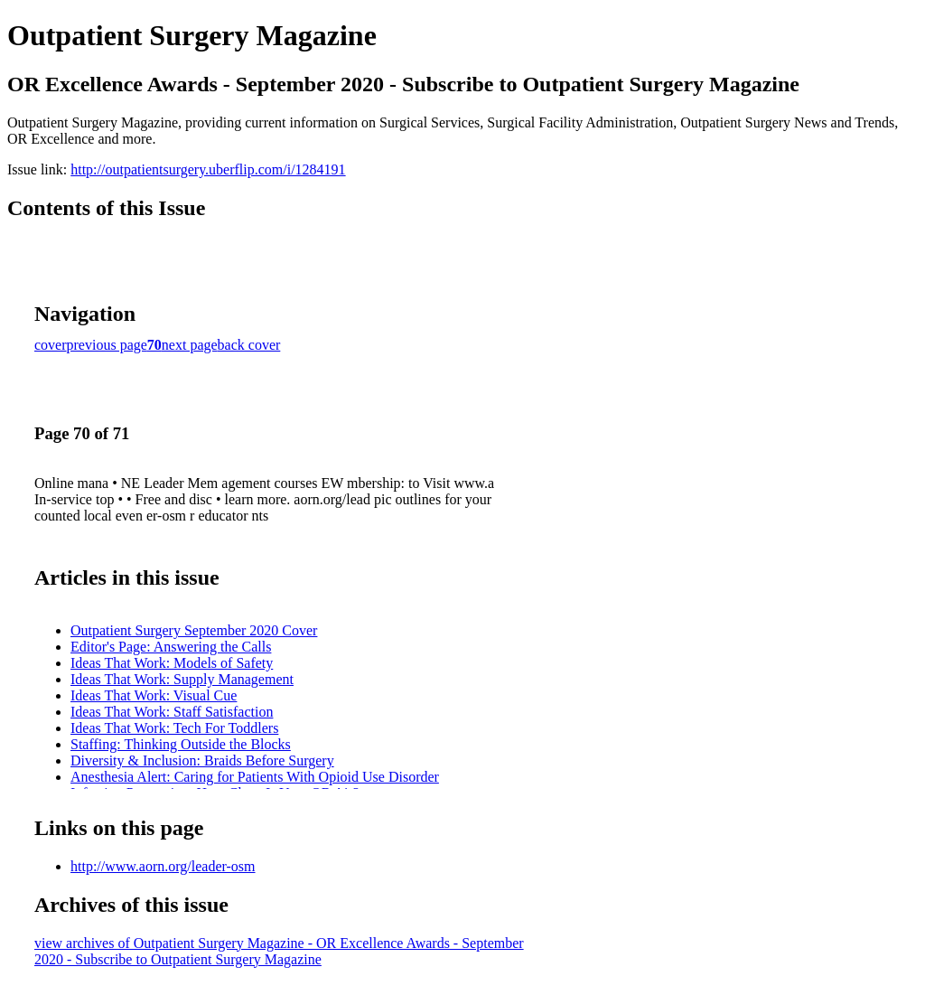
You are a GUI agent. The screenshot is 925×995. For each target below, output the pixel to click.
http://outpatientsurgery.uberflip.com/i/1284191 (207, 169)
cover (50, 344)
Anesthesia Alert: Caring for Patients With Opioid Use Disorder (254, 776)
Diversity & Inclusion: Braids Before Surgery (202, 760)
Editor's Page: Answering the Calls (170, 646)
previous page (107, 344)
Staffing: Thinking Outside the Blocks (180, 744)
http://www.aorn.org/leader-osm (163, 866)
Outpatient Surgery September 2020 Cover (193, 630)
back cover (249, 344)
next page (190, 344)
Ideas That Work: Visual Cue (153, 695)
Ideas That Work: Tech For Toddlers (174, 728)
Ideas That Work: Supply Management (182, 679)
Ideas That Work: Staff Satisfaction (171, 711)
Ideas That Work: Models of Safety (171, 663)
